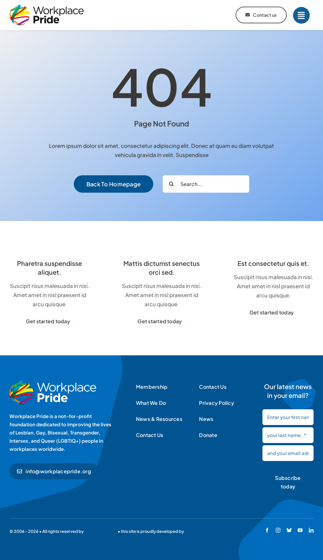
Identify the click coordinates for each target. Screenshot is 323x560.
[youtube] (300, 530)
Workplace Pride (100, 531)
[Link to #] (301, 15)
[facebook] (267, 530)
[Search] (171, 184)
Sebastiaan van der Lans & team (216, 531)
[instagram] (278, 530)
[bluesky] (289, 530)
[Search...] (206, 184)
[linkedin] (311, 530)
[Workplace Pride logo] (46, 7)
